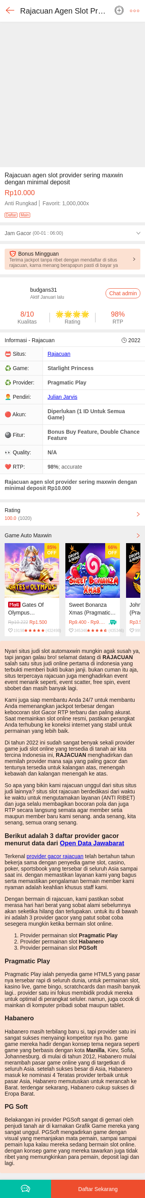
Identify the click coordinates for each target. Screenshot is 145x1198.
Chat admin (123, 293)
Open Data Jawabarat (92, 843)
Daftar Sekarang (98, 1189)
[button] (134, 11)
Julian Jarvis (62, 397)
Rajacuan (59, 354)
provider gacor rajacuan (55, 856)
